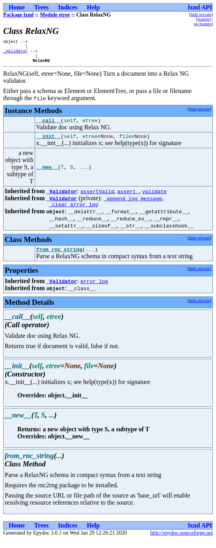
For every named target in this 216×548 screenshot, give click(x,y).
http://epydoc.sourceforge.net (181, 541)
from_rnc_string (59, 257)
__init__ (48, 142)
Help (93, 7)
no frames (202, 23)
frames (203, 19)
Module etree (55, 15)
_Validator (15, 53)
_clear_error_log (73, 211)
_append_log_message (133, 204)
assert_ (128, 197)
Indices (67, 7)
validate (154, 197)
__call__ (48, 125)
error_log (94, 289)
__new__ (47, 173)
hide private (200, 14)
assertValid (97, 197)
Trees (41, 7)
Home (17, 7)
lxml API (200, 7)
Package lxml (18, 15)
